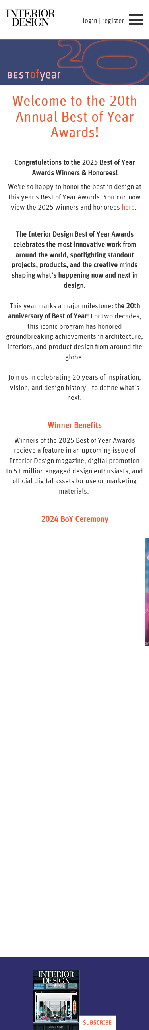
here (128, 207)
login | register (103, 21)
